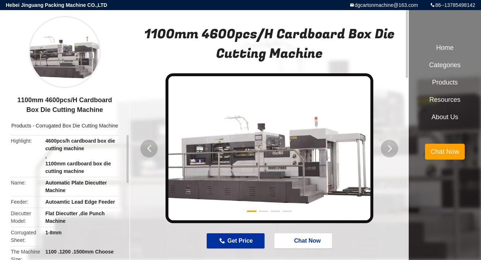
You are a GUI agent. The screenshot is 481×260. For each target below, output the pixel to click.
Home (445, 47)
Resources (444, 99)
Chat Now (304, 240)
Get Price (240, 241)
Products (21, 126)
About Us (444, 117)
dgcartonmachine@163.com (386, 5)
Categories (444, 65)
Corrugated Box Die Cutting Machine (77, 126)
